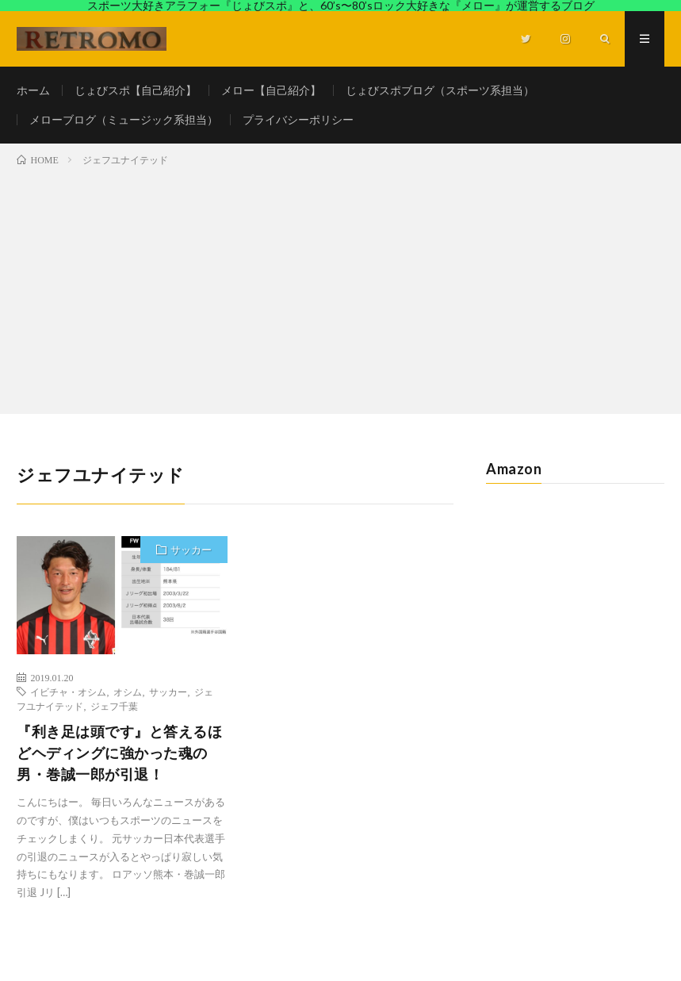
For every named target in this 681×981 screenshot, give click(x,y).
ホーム (33, 90)
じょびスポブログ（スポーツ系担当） (440, 90)
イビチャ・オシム (68, 691)
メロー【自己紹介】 (271, 90)
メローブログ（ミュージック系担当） (123, 119)
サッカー (191, 549)
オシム (127, 691)
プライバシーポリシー (298, 119)
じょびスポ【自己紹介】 (136, 90)
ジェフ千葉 (114, 706)
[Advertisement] (340, 287)
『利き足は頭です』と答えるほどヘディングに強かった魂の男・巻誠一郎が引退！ (119, 752)
